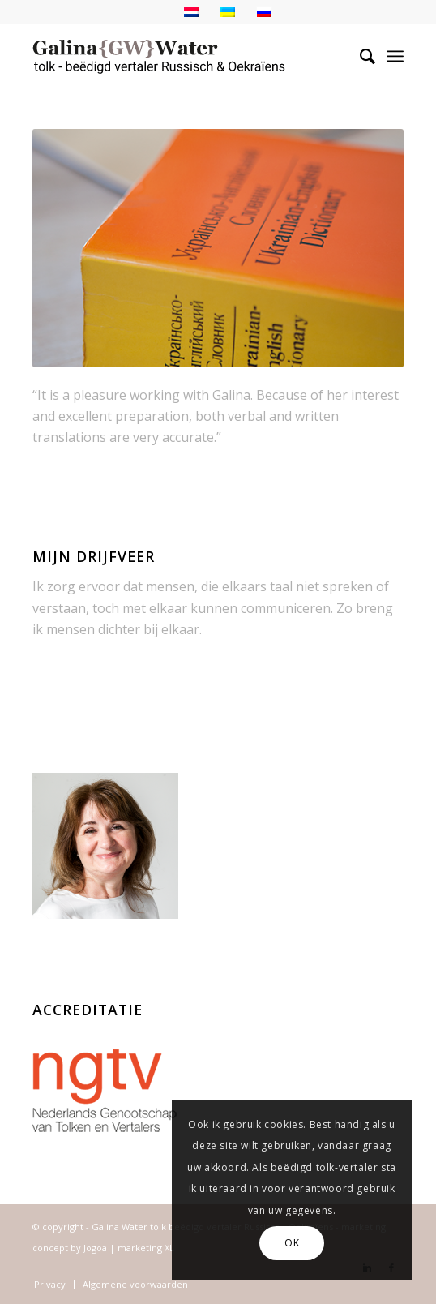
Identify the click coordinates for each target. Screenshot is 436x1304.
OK (291, 1243)
